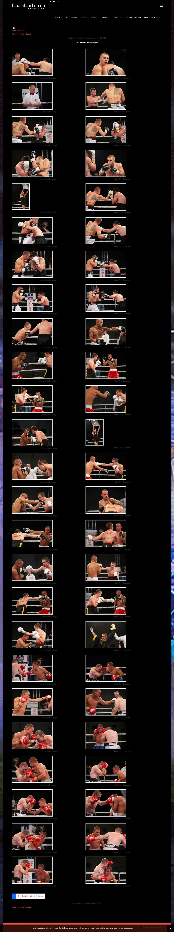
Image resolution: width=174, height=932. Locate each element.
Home (57, 18)
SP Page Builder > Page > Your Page (143, 18)
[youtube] (58, 2)
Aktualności (70, 18)
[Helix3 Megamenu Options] (161, 6)
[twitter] (54, 2)
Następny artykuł (28, 896)
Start (14, 30)
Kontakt (118, 18)
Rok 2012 (20, 30)
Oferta (94, 18)
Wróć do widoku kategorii (22, 34)
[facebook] (50, 2)
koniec (40, 896)
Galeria (106, 18)
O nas (84, 18)
